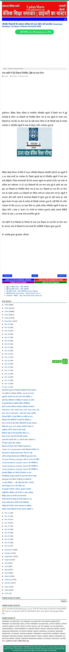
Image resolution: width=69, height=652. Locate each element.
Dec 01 (7, 546)
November (9, 550)
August (7, 560)
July (6, 563)
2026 (7, 305)
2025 (7, 308)
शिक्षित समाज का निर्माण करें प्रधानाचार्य (14, 496)
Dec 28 (7, 334)
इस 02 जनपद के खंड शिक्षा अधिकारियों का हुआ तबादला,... (20, 423)
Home (34, 275)
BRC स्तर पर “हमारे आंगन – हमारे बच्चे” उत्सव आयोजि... (19, 413)
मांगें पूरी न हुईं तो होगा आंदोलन (11, 443)
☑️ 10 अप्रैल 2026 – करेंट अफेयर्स (17, 287)
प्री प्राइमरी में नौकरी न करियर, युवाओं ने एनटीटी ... (17, 489)
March (7, 576)
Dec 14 (7, 380)
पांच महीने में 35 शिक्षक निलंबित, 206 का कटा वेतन (23, 72)
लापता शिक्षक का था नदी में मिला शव (13, 486)
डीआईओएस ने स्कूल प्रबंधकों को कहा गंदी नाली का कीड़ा (19, 476)
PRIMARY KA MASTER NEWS (19, 76)
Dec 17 (7, 370)
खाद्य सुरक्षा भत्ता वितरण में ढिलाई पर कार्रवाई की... (17, 479)
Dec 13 (7, 383)
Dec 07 (7, 526)
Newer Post (7, 275)
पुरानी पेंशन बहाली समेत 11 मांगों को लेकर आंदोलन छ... (19, 439)
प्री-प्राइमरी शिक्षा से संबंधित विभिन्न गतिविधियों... (16, 403)
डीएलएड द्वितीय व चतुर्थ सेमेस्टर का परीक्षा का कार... (18, 416)
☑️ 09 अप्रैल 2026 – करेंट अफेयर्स (17, 289)
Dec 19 (7, 364)
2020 (7, 590)
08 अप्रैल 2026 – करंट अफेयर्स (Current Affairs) (22, 291)
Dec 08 (7, 523)
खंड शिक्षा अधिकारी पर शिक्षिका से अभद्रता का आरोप (18, 400)
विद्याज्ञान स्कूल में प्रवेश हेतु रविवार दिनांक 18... (16, 433)
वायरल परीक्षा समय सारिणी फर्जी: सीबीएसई (15, 502)
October (8, 553)
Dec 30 (7, 327)
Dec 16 (7, 374)
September (9, 556)
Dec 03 (7, 539)
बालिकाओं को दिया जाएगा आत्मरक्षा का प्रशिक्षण (17, 506)
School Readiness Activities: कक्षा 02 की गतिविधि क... (20, 466)
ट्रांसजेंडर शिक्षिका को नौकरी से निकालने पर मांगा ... (17, 472)
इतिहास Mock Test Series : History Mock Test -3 (23, 293)
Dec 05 (7, 533)
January (8, 583)
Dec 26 (7, 341)
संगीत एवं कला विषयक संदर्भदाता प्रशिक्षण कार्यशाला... (18, 406)
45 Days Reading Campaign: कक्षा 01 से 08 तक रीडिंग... (21, 459)
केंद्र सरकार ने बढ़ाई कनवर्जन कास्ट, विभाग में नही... (17, 453)
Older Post (62, 275)
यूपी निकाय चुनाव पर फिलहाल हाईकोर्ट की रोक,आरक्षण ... (20, 390)
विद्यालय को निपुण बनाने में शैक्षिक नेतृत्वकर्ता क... (17, 446)
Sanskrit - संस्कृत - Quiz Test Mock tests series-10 (24, 295)
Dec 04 (7, 536)
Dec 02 (7, 542)
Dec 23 (7, 350)
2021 (7, 587)
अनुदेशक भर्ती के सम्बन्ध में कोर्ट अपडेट (14, 430)
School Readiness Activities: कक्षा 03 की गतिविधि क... (20, 469)
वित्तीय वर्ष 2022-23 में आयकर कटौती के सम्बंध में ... (18, 426)
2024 (7, 311)
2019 (7, 593)
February (8, 579)
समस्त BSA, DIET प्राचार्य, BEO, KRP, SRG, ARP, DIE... (21, 410)
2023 (7, 315)
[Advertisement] (34, 51)
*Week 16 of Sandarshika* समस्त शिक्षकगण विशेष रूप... (21, 449)
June (7, 566)
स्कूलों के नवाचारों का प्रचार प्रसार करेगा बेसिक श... (17, 396)
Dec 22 (7, 354)
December (9, 321)
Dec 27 (7, 337)
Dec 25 (7, 344)
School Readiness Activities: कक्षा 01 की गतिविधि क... (20, 463)
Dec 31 (7, 324)
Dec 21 (7, 357)
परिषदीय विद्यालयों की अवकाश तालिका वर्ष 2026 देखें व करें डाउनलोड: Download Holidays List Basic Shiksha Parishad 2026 (32, 25)
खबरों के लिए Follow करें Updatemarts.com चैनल (35, 32)
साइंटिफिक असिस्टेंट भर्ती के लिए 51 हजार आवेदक (17, 492)
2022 (7, 318)
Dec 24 (7, 347)
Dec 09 (7, 519)
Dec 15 (7, 377)
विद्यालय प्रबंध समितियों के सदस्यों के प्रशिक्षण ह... (17, 420)
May (6, 570)
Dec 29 (7, 331)
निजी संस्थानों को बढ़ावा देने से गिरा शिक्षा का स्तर (17, 499)
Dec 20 (7, 360)
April (6, 573)
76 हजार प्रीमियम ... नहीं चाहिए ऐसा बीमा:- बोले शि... (18, 482)
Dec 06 (7, 529)
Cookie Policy (53, 650)
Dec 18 (7, 367)
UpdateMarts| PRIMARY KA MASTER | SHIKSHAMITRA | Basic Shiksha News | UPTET (26, 647)
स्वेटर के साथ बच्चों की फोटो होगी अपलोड (14, 436)
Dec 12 (7, 387)
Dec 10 (7, 516)
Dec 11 (7, 513)
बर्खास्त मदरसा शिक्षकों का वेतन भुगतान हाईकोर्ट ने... (18, 509)
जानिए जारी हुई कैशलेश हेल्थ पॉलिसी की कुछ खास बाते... (19, 456)
